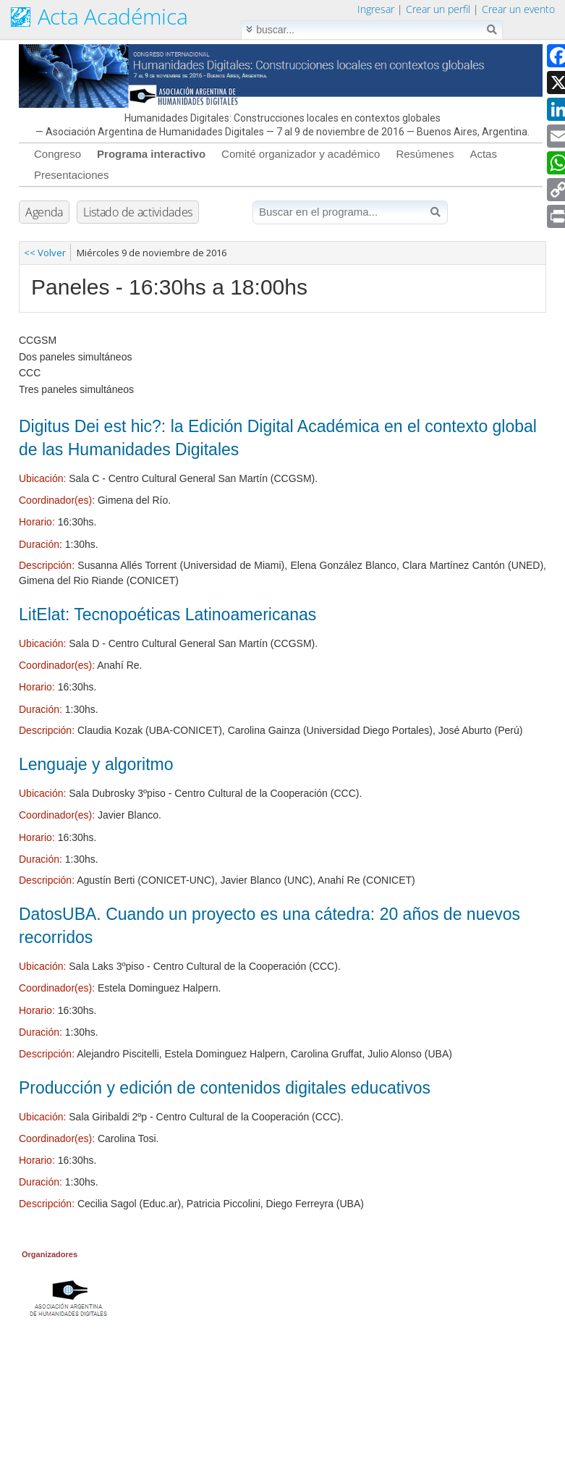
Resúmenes (425, 154)
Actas (483, 154)
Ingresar (375, 9)
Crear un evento (518, 9)
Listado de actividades (137, 212)
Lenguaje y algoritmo (96, 764)
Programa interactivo (151, 154)
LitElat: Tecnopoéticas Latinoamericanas (167, 614)
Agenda (44, 212)
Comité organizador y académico (300, 154)
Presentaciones (71, 175)
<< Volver (45, 252)
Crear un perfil (438, 9)
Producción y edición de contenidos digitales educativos (224, 1087)
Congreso (57, 154)
